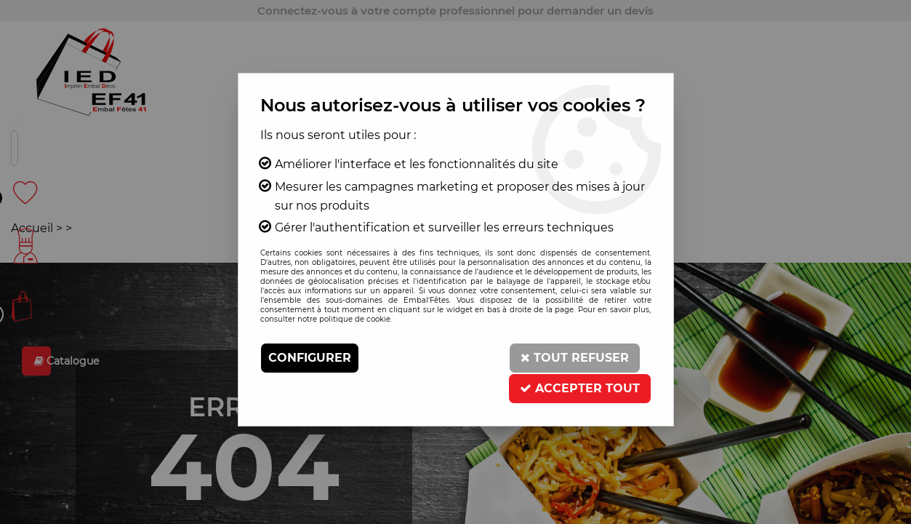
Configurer (309, 358)
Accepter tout (580, 388)
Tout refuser (575, 358)
